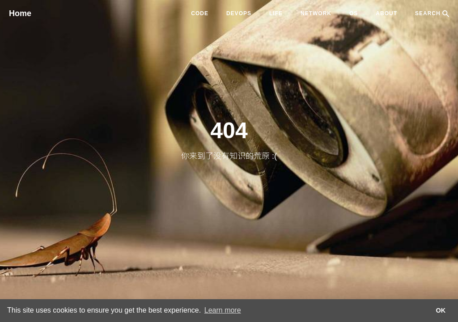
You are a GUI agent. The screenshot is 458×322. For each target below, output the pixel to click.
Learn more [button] (222, 310)
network (316, 13)
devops (238, 13)
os (353, 13)
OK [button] (441, 310)
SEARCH (432, 13)
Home (20, 13)
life (276, 13)
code (199, 13)
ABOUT (386, 13)
